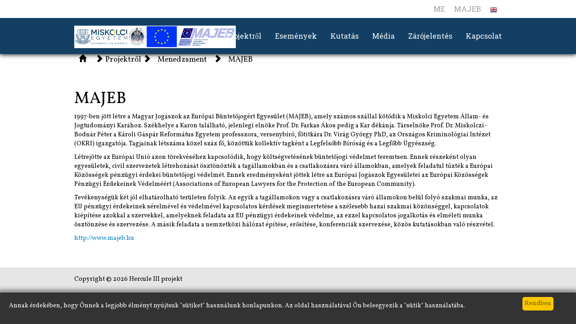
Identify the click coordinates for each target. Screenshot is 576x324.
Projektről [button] (243, 35)
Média (383, 35)
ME (439, 9)
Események (296, 35)
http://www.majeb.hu (104, 238)
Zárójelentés (430, 35)
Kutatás (344, 35)
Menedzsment (182, 59)
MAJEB (467, 9)
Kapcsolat (484, 35)
